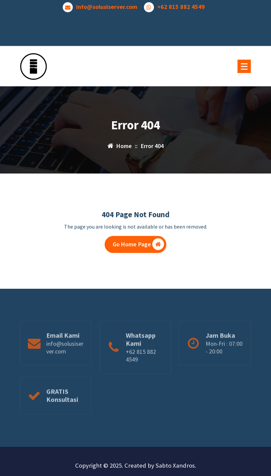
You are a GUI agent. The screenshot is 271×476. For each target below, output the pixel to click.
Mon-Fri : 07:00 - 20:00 (224, 355)
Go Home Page (138, 245)
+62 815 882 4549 (181, 5)
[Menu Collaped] (244, 66)
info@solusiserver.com (106, 5)
